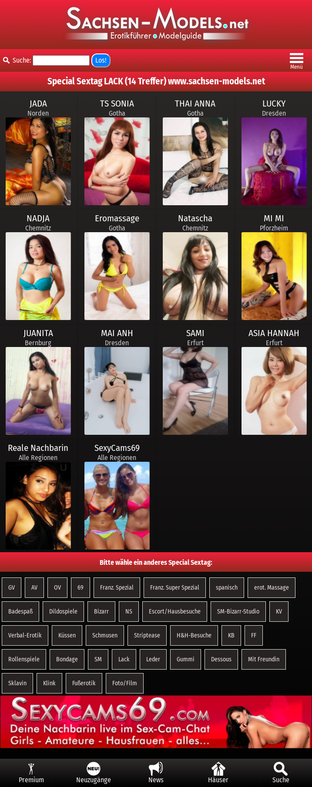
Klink (49, 683)
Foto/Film (124, 683)
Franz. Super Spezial (174, 587)
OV (57, 587)
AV (34, 587)
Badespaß (20, 611)
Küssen (67, 635)
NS (128, 611)
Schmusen (104, 635)
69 (80, 587)
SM (98, 659)
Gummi (186, 659)
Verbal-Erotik (25, 635)
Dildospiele (63, 611)
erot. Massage (271, 587)
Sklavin (17, 683)
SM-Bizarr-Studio (238, 611)
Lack (124, 659)
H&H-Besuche (194, 635)
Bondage (67, 659)
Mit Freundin (263, 659)
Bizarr (101, 611)
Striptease (147, 635)
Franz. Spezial (117, 587)
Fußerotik (84, 683)
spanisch (227, 587)
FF (253, 635)
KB (231, 635)
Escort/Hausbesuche (175, 611)
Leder (153, 659)
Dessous (221, 659)
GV (11, 587)
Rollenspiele (24, 659)
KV (279, 611)
